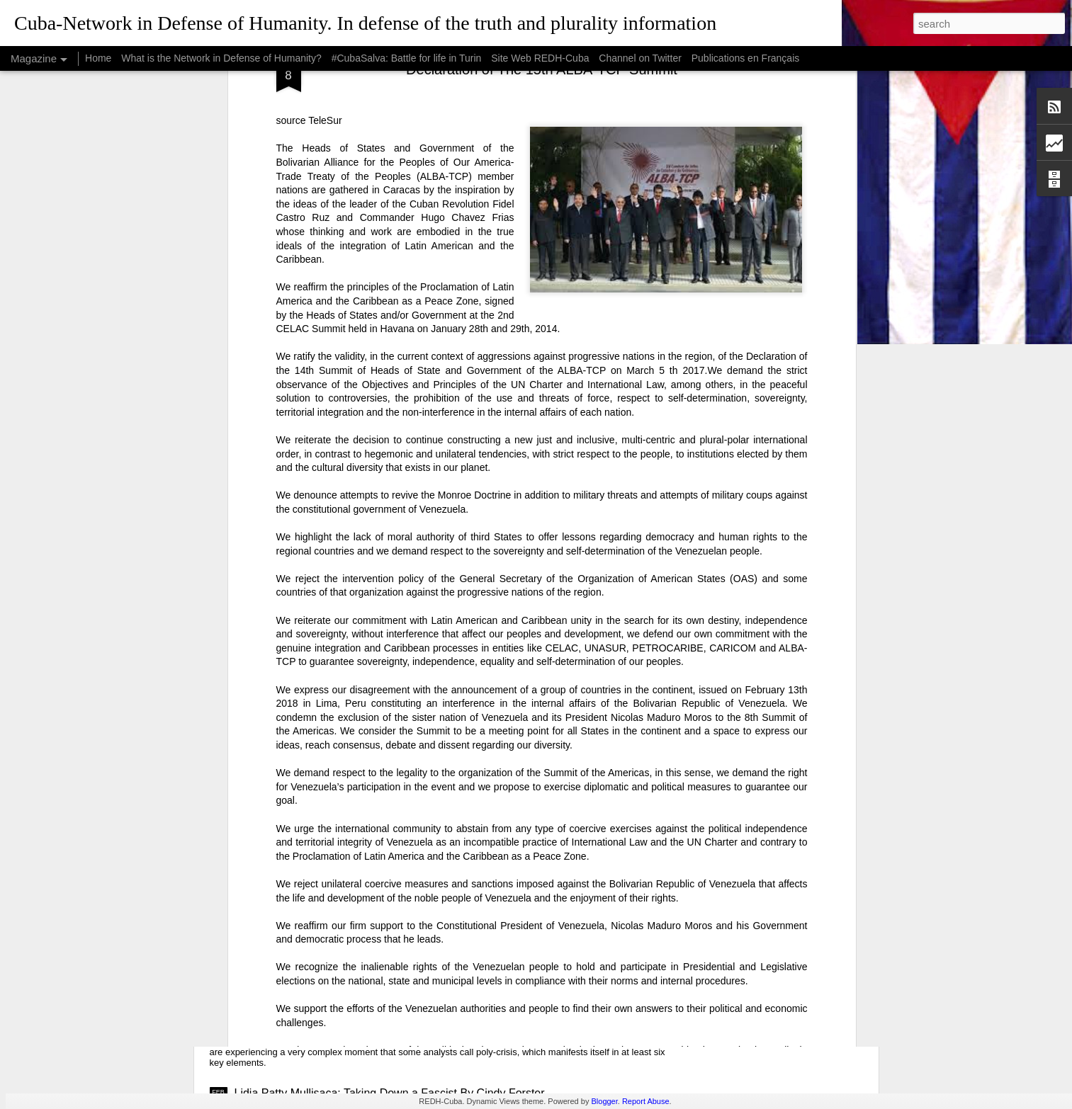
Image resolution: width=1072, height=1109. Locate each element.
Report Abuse (646, 1101)
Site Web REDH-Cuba (540, 58)
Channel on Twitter (640, 58)
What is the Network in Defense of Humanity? (221, 58)
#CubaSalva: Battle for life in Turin (407, 58)
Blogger (604, 1101)
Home (98, 58)
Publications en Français (746, 58)
